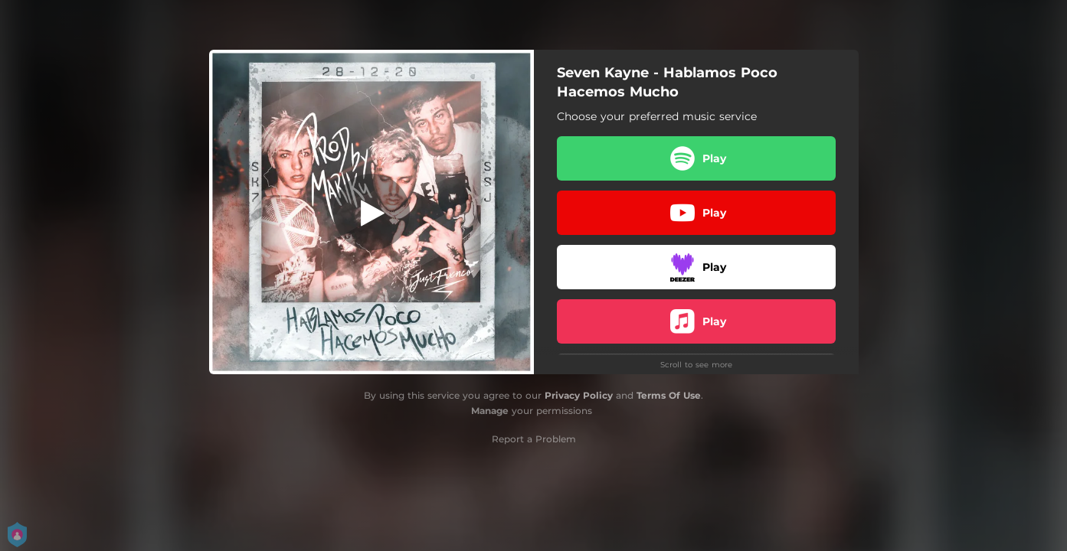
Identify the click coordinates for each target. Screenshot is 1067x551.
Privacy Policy (579, 395)
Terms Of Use (669, 395)
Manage (490, 410)
